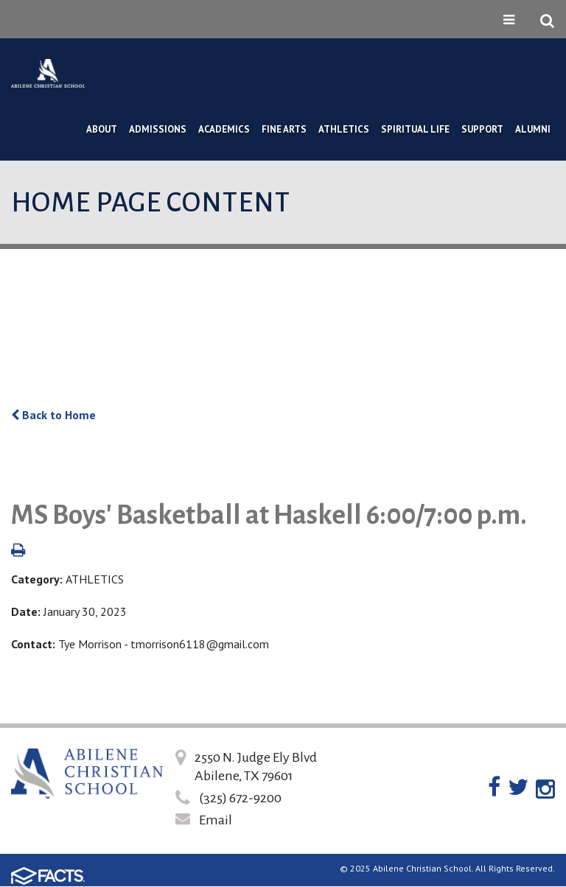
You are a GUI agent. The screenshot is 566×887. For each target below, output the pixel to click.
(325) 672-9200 (240, 797)
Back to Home (53, 414)
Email (215, 820)
